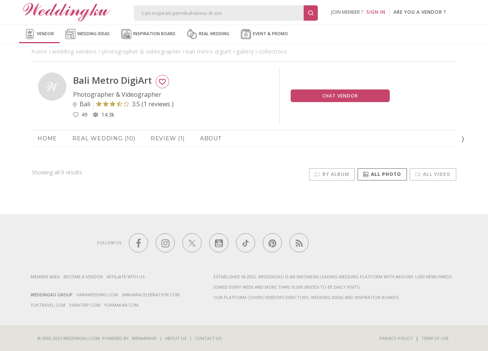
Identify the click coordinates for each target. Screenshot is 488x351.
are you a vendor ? (420, 12)
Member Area (45, 277)
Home (47, 138)
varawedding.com (97, 294)
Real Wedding (208, 34)
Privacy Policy (396, 338)
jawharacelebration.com (151, 294)
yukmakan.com (121, 305)
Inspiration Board (148, 34)
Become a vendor (83, 277)
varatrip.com (84, 305)
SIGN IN (376, 12)
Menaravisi (144, 338)
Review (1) (168, 138)
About (210, 138)
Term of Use (435, 338)
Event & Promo (264, 34)
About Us (175, 338)
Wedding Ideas (87, 34)
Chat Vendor (340, 96)
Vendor (39, 34)
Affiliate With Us (126, 277)
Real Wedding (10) (103, 138)
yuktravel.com (48, 305)
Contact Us (208, 338)
